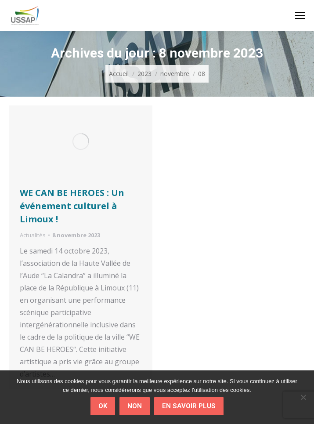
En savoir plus (189, 406)
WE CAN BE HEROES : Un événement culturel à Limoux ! (72, 206)
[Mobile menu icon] (300, 15)
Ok (102, 406)
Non (134, 406)
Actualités (33, 235)
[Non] (303, 397)
